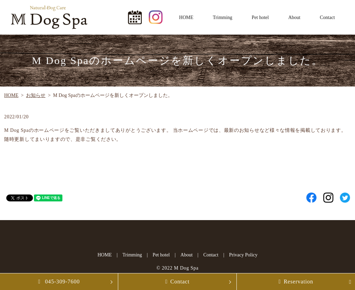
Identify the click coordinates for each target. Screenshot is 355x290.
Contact (327, 17)
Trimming (222, 17)
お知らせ (35, 95)
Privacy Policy (243, 254)
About (294, 17)
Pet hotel (260, 17)
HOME (186, 17)
